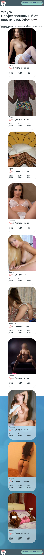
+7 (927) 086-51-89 (19, 326)
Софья (11, 272)
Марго (11, 479)
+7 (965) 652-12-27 (19, 275)
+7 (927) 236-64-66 (19, 378)
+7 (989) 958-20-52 (19, 533)
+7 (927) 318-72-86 (19, 171)
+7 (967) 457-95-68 (19, 68)
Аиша (11, 530)
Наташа (12, 65)
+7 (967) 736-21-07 (19, 430)
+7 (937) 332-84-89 (19, 481)
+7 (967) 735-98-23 (19, 223)
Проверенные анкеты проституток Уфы (32, 2)
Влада (11, 375)
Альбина (12, 324)
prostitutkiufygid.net (29, 19)
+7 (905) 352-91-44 (19, 120)
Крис (11, 168)
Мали (11, 117)
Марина (12, 220)
